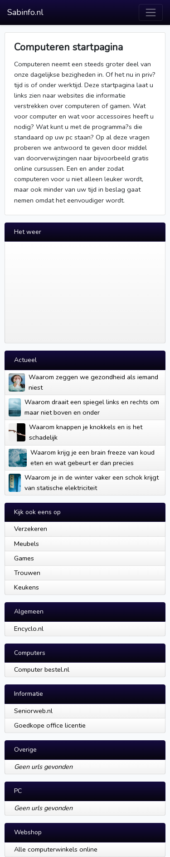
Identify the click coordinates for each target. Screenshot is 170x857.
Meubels (26, 543)
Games (24, 558)
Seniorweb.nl (33, 710)
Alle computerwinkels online (55, 849)
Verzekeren (30, 528)
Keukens (26, 587)
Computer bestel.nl (41, 669)
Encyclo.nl (29, 628)
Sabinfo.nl (25, 12)
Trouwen (27, 572)
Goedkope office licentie (50, 725)
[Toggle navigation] (151, 12)
